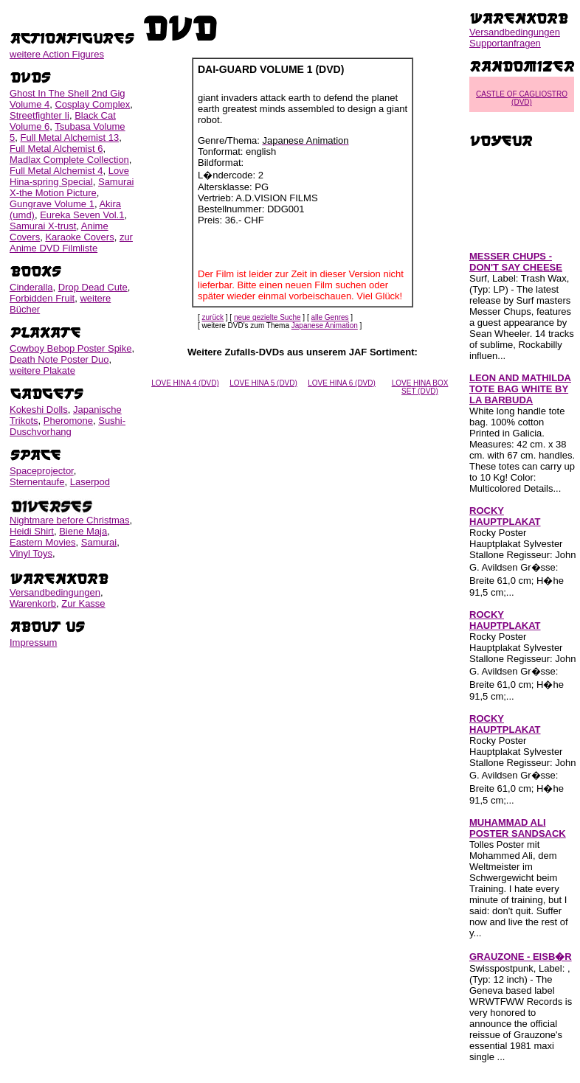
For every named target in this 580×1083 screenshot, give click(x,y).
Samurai (99, 542)
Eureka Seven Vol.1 (82, 214)
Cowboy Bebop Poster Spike (70, 348)
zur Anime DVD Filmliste (71, 242)
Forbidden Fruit (42, 298)
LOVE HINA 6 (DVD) (342, 383)
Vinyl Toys (31, 553)
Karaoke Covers (79, 237)
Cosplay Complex (92, 104)
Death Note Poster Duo (59, 359)
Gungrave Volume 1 (52, 203)
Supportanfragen (505, 43)
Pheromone (68, 420)
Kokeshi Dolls (39, 409)
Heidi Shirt (32, 531)
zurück (213, 317)
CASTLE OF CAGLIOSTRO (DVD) (521, 98)
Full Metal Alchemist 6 (56, 148)
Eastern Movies (43, 542)
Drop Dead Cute (93, 287)
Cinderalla (31, 287)
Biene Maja (83, 531)
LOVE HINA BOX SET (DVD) (420, 387)
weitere (57, 54)
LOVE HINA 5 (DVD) (263, 383)
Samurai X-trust (43, 225)
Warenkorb (33, 603)
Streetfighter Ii (39, 115)
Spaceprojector (42, 470)
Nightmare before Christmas (70, 520)
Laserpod (90, 481)
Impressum (33, 642)
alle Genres (329, 317)
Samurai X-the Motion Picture (72, 187)
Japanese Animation (324, 325)
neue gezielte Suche (267, 317)
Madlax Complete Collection (69, 159)
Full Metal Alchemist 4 (56, 170)
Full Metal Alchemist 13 (69, 137)
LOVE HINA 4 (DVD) (185, 383)
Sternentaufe (37, 481)
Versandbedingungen (55, 592)
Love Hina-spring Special (69, 176)
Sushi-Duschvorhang (67, 426)
